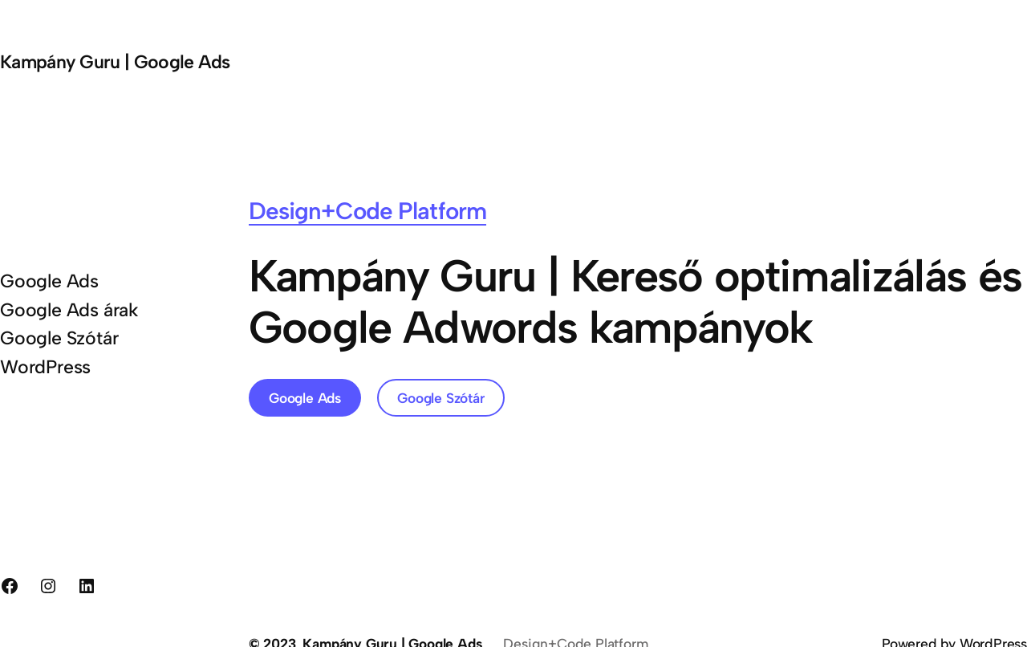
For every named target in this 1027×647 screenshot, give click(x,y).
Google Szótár (440, 397)
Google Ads (305, 397)
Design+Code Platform (367, 211)
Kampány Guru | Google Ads (115, 62)
